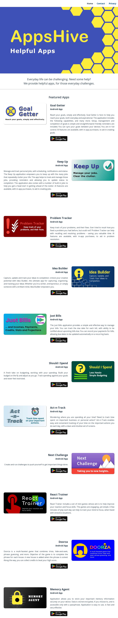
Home (90, 3)
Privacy (112, 3)
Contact (101, 3)
